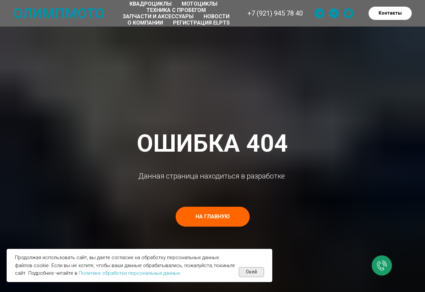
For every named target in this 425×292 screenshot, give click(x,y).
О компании (145, 23)
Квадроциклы (150, 4)
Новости (216, 16)
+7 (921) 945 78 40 (275, 13)
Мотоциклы (199, 4)
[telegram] (319, 13)
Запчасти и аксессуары (158, 16)
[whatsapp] (349, 13)
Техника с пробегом (176, 10)
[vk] (334, 13)
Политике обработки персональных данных (129, 273)
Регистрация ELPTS (201, 23)
